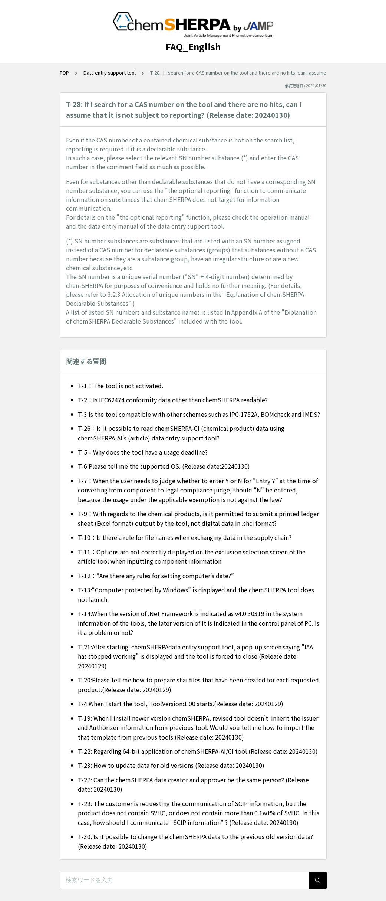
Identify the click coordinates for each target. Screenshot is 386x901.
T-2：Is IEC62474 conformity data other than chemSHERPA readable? (173, 399)
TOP (64, 72)
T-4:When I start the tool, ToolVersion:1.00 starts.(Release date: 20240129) (180, 703)
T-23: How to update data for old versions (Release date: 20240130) (171, 765)
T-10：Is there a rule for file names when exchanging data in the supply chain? (184, 537)
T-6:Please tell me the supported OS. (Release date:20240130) (164, 466)
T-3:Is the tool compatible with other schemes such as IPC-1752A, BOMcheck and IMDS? (199, 414)
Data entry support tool (109, 72)
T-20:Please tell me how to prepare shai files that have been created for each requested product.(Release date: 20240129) (198, 684)
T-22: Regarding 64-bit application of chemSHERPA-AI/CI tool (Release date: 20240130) (198, 751)
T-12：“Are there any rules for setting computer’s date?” (156, 575)
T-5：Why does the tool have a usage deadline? (143, 452)
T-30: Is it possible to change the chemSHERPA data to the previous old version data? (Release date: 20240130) (195, 841)
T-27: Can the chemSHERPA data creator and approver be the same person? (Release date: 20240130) (193, 784)
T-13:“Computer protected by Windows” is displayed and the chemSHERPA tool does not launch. (196, 594)
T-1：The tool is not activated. (120, 385)
